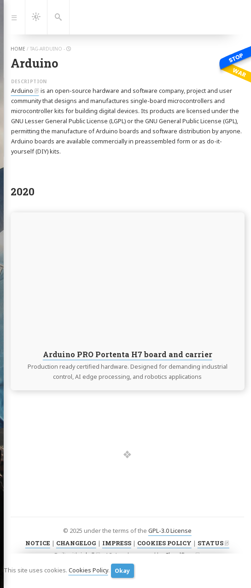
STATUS (210, 543)
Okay (122, 571)
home (18, 49)
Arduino (22, 91)
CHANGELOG (76, 543)
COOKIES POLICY (164, 543)
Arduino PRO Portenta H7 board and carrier (127, 354)
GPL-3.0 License (170, 531)
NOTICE (37, 543)
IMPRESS (116, 543)
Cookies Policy (88, 570)
